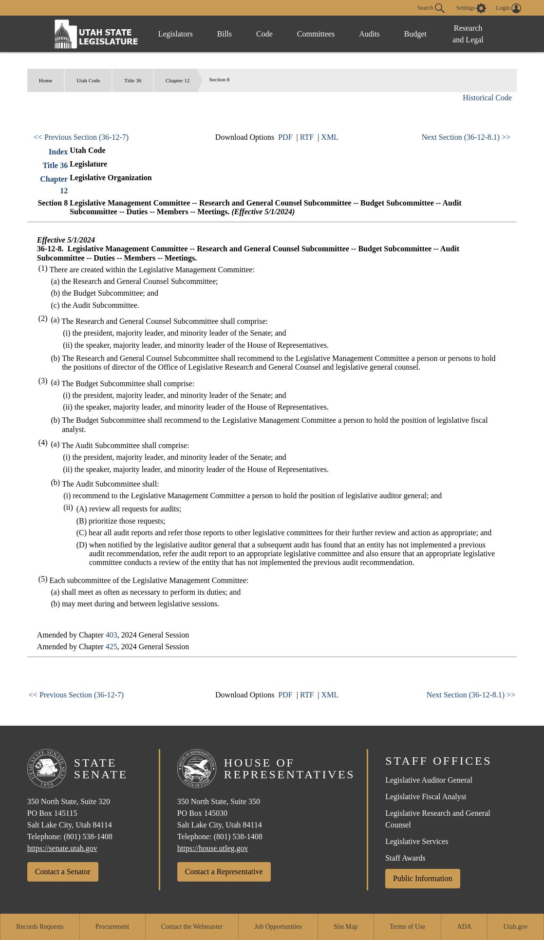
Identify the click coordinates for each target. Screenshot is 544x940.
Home (45, 80)
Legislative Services (416, 841)
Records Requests (39, 926)
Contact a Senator (63, 871)
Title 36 (132, 80)
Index (58, 152)
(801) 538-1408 (88, 836)
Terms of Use (407, 926)
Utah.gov (516, 926)
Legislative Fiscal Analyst (425, 796)
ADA (464, 926)
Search (431, 8)
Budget (415, 34)
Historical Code (487, 98)
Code (264, 34)
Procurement (112, 926)
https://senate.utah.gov (62, 848)
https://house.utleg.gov (212, 848)
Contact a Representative (224, 871)
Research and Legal (468, 34)
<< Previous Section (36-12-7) (81, 137)
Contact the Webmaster (192, 926)
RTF (307, 137)
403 (111, 635)
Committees (316, 34)
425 (111, 646)
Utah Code (88, 80)
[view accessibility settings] (471, 8)
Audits (369, 34)
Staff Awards (405, 858)
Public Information (422, 878)
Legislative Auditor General (428, 780)
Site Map (345, 926)
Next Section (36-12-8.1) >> (466, 137)
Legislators (175, 34)
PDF (285, 137)
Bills (224, 34)
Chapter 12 (177, 80)
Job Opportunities (278, 926)
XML (329, 137)
